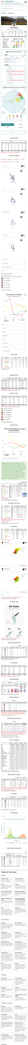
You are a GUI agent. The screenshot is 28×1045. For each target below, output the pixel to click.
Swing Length (4, 932)
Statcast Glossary (8, 872)
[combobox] (14, 8)
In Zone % (2, 760)
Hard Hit (17, 884)
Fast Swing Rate (18, 922)
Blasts (2, 963)
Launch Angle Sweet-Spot (6, 891)
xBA (1, 745)
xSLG (2, 747)
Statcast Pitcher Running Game (14, 848)
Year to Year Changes (14, 740)
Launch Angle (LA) (19, 878)
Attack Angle (17, 932)
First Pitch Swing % (4, 765)
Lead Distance (4, 1014)
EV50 (2, 907)
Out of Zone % (3, 761)
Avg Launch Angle (4, 755)
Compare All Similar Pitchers (6, 289)
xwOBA (2, 750)
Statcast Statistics (14, 138)
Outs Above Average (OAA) (6, 1022)
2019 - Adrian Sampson (7, 280)
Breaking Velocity (4, 757)
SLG (1, 746)
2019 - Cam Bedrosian (7, 417)
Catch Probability (4, 1034)
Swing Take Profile (6, 47)
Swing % (2, 766)
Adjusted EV (17, 907)
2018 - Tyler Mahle (6, 282)
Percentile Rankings (14, 679)
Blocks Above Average (19, 1034)
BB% (1, 768)
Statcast (7, 124)
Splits (7, 127)
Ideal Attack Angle (5, 941)
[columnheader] (2, 142)
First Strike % (3, 764)
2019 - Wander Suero (7, 412)
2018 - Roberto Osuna (7, 410)
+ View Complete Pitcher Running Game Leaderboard (10, 866)
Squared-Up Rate (18, 952)
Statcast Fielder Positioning (14, 774)
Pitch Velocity (4, 978)
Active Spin (3, 987)
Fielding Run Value (19, 1022)
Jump (16, 1014)
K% (1, 767)
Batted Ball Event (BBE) (20, 891)
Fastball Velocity (3, 756)
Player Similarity (5, 46)
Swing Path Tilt (4, 952)
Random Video (5, 41)
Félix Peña (14, 28)
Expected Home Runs (14, 697)
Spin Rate (17, 987)
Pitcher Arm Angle (14, 601)
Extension (3, 994)
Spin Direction (14, 526)
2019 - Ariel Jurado (6, 287)
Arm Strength (18, 1006)
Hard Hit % (2, 751)
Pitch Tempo (14, 794)
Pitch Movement (14, 425)
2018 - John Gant (6, 419)
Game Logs (20, 127)
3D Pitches (4, 44)
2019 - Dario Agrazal (6, 278)
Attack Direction (18, 941)
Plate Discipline (14, 662)
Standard (20, 124)
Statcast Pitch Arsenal (14, 155)
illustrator (4, 42)
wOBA (2, 749)
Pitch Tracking (14, 354)
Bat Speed (3, 922)
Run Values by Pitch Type (14, 503)
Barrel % (2, 754)
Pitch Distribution (14, 813)
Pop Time (3, 1006)
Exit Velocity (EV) (4, 878)
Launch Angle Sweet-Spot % (5, 753)
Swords (16, 963)
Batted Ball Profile (14, 375)
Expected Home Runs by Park (14, 718)
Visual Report (5, 43)
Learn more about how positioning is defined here (9, 790)
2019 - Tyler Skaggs (7, 414)
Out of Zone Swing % (4, 762)
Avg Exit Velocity (3, 752)
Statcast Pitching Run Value (14, 642)
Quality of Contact (14, 393)
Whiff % (2, 763)
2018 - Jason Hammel (6, 285)
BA (1, 744)
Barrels (2, 884)
